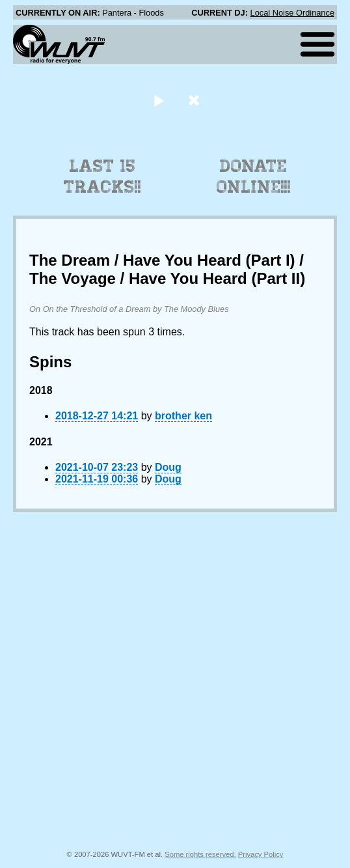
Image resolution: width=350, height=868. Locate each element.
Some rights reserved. (200, 854)
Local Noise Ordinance (292, 13)
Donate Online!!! (254, 176)
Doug (168, 467)
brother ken (183, 415)
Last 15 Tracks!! (102, 176)
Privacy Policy (261, 854)
